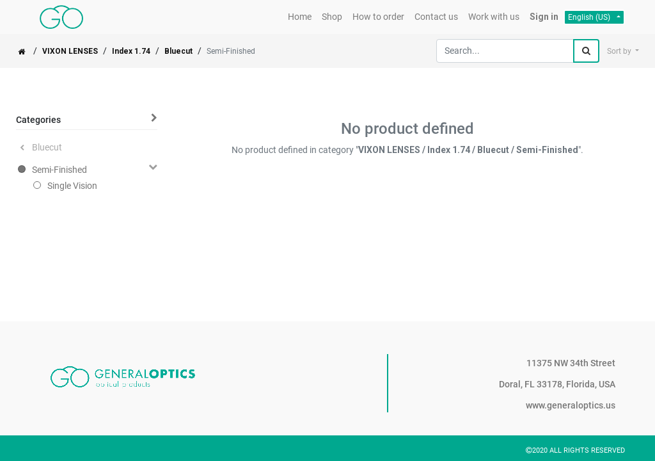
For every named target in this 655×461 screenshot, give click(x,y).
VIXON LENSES (70, 51)
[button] (623, 51)
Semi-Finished (59, 170)
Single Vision (72, 186)
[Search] (586, 51)
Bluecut (178, 51)
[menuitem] (300, 17)
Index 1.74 (131, 51)
